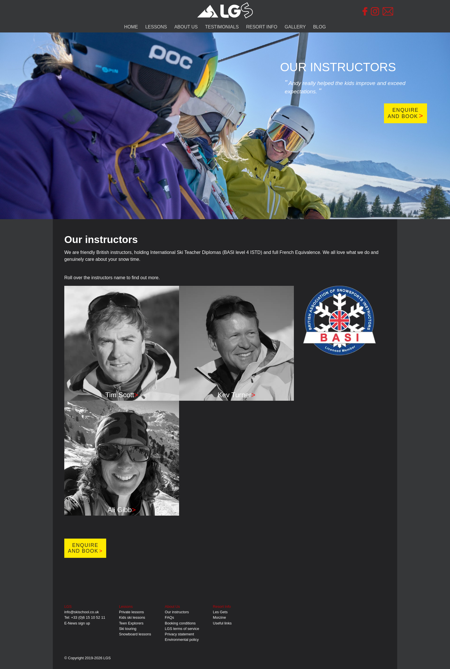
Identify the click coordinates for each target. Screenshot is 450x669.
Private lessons (131, 612)
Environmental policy (182, 639)
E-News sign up (77, 623)
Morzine (219, 617)
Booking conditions (180, 623)
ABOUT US (186, 26)
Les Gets (220, 612)
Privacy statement (179, 634)
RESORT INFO (261, 26)
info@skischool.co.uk (81, 612)
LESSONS (156, 26)
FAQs (169, 617)
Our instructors (177, 612)
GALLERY (295, 26)
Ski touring (127, 628)
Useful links (222, 623)
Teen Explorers (131, 623)
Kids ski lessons (132, 617)
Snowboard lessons (135, 634)
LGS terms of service (182, 628)
